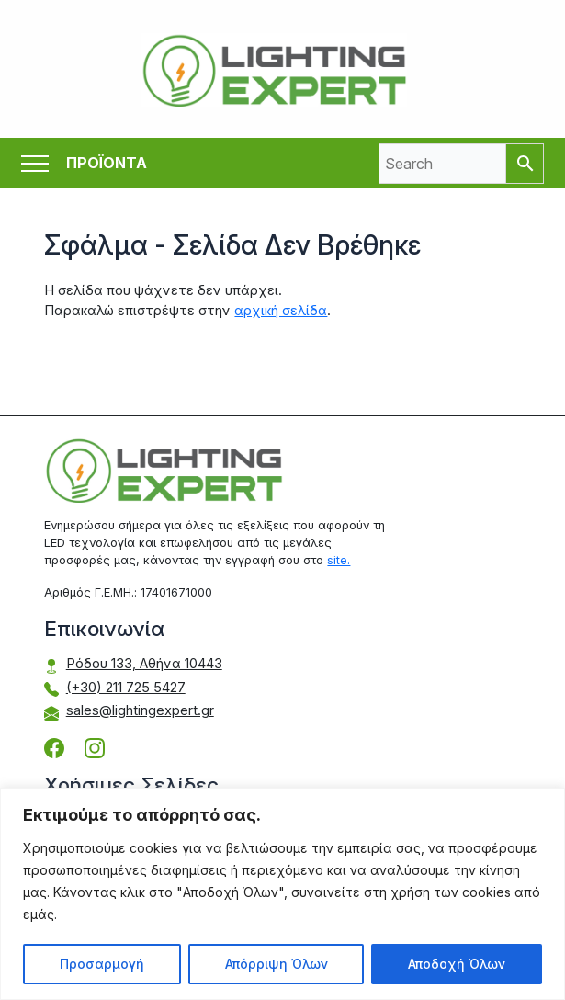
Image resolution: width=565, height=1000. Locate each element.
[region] (282, 894)
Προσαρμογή (102, 964)
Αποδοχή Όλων (456, 964)
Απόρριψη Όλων (276, 964)
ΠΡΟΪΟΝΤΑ (106, 163)
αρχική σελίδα (280, 310)
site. (338, 560)
